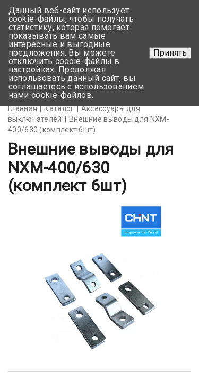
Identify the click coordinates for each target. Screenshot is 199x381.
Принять (170, 53)
